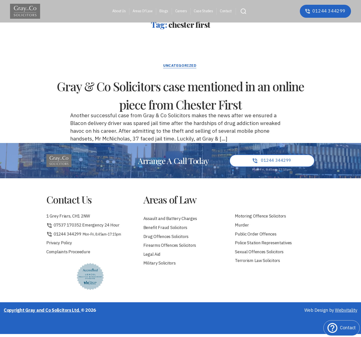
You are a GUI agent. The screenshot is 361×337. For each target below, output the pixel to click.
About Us (119, 11)
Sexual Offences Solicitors (261, 255)
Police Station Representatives (265, 245)
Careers (181, 11)
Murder (242, 227)
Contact (226, 11)
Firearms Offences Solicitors (171, 248)
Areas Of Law (142, 11)
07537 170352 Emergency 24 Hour (85, 227)
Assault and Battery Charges (172, 220)
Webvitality (346, 313)
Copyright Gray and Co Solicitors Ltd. (42, 313)
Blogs (163, 11)
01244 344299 (85, 236)
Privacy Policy (59, 245)
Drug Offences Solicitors (167, 239)
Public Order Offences (257, 236)
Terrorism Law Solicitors (259, 264)
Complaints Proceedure (70, 255)
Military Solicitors (160, 266)
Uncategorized (180, 66)
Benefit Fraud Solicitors (167, 229)
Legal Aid (152, 257)
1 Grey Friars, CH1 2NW (70, 217)
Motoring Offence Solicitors (262, 217)
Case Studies (203, 11)
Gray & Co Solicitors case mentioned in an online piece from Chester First (180, 94)
